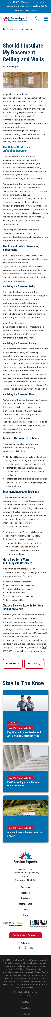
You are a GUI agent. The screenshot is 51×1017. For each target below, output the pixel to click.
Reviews (25, 898)
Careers (25, 892)
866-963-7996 (25, 869)
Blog (25, 915)
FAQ (25, 909)
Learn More (30, 10)
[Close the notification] (46, 6)
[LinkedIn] (31, 947)
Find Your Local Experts (25, 935)
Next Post (34, 663)
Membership (25, 903)
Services (25, 887)
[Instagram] (25, 947)
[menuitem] (25, 996)
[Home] (15, 18)
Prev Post (12, 663)
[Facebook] (19, 947)
